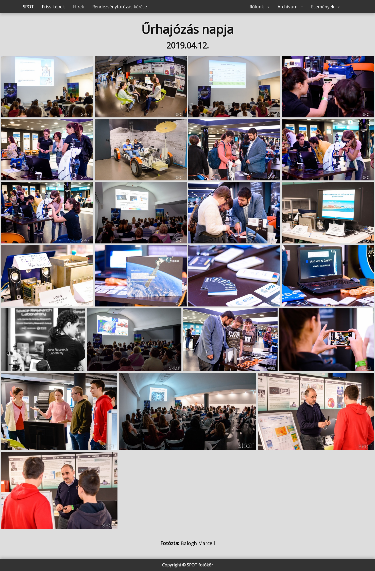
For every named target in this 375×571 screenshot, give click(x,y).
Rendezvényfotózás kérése (119, 7)
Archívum (290, 7)
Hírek (78, 7)
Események (325, 7)
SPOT (28, 7)
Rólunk (259, 7)
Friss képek (53, 7)
